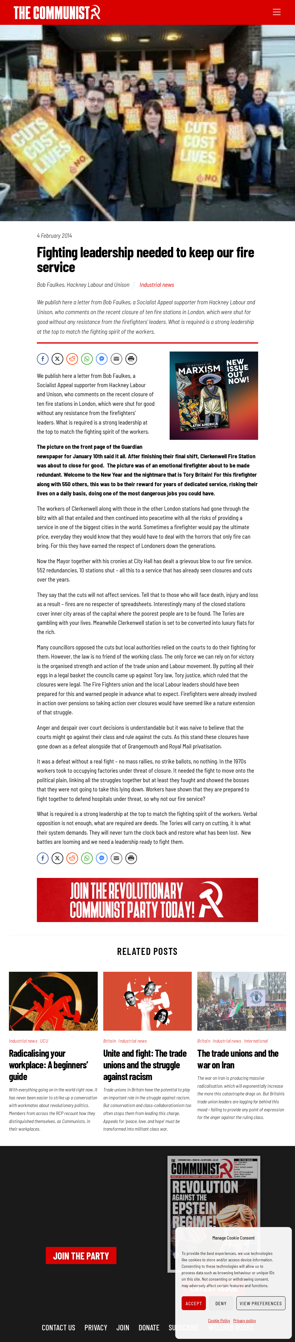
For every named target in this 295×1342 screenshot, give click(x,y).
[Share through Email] (116, 359)
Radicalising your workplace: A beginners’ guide (48, 1064)
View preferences (261, 1303)
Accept (194, 1303)
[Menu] (276, 11)
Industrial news (157, 284)
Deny (221, 1303)
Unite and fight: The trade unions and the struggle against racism (145, 1064)
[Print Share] (131, 359)
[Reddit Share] (72, 359)
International (256, 1041)
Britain (109, 1041)
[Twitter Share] (57, 359)
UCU (44, 1041)
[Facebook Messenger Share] (102, 359)
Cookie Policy (219, 1320)
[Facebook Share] (43, 359)
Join (122, 1327)
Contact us (58, 1327)
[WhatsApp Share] (87, 359)
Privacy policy (244, 1320)
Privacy (96, 1327)
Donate (149, 1327)
